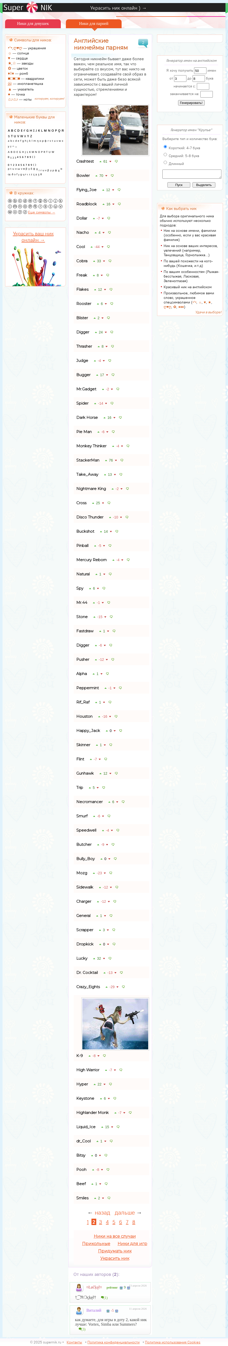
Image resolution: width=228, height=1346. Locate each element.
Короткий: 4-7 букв (184, 148)
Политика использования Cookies (172, 1342)
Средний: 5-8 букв (184, 156)
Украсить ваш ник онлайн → (33, 236)
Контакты (74, 1342)
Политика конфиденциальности (113, 1342)
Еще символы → (41, 212)
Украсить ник (114, 1258)
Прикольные (96, 1243)
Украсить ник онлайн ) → (118, 8)
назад (102, 1212)
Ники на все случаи (115, 1236)
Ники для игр (132, 1243)
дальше (125, 1212)
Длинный (176, 163)
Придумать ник (114, 1251)
